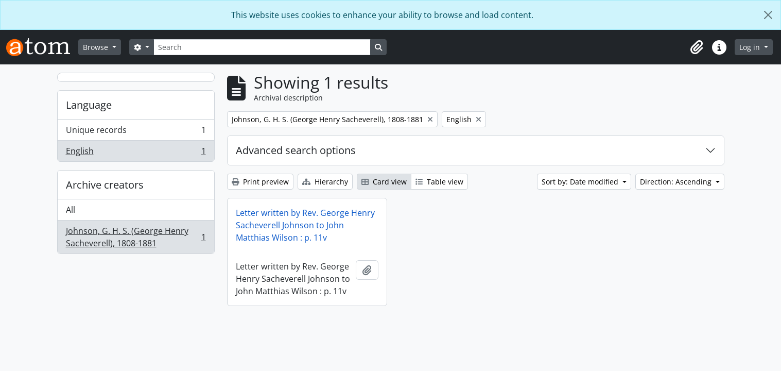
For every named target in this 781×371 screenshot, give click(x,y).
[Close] (768, 15)
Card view (384, 182)
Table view (439, 182)
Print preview (260, 182)
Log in (750, 47)
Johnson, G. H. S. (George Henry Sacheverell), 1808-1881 (135, 237)
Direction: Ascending (677, 182)
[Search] (262, 47)
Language (89, 105)
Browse (96, 47)
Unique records (135, 132)
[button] (696, 47)
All (70, 209)
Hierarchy (325, 182)
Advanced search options (296, 150)
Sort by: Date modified (581, 182)
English (135, 153)
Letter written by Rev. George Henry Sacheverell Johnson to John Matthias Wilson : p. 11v (305, 225)
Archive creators (105, 185)
